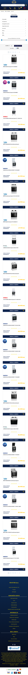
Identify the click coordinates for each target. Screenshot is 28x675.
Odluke (14, 628)
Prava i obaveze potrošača (14, 621)
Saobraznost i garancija (14, 617)
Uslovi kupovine (14, 624)
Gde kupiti (14, 591)
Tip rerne (14, 28)
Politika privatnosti (14, 615)
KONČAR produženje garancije (14, 641)
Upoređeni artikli (18, 45)
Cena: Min (12, 48)
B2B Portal (14, 634)
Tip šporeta (14, 21)
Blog (14, 636)
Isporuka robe (14, 602)
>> (19, 52)
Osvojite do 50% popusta (14, 626)
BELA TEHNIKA (7, 11)
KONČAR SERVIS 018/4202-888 (14, 609)
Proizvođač (14, 19)
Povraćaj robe (14, 607)
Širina (14, 30)
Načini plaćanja (14, 604)
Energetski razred (14, 23)
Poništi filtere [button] (14, 16)
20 (12, 45)
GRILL (14, 35)
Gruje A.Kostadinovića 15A (14, 587)
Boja (14, 32)
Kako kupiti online (14, 598)
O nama (14, 589)
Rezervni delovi (14, 638)
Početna (2, 11)
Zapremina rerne (14, 26)
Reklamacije (14, 619)
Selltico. (16, 664)
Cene (14, 600)
